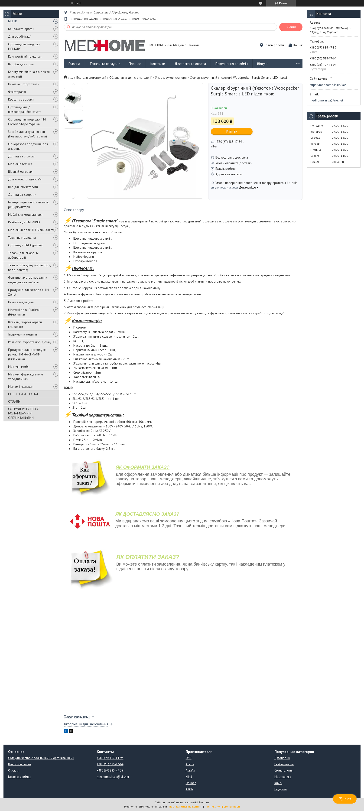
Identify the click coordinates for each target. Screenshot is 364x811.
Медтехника (282, 777)
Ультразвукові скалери (171, 77)
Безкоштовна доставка (231, 157)
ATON (189, 789)
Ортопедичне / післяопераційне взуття (24, 109)
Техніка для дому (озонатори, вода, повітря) (29, 267)
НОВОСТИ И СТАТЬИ (23, 394)
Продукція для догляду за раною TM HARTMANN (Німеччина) (27, 354)
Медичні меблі (18, 367)
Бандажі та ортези (21, 29)
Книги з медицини (21, 302)
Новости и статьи (19, 764)
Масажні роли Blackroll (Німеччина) (24, 312)
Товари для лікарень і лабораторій (23, 255)
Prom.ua (204, 802)
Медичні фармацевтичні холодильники (25, 376)
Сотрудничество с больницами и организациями (41, 758)
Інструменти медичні (23, 334)
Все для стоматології (23, 187)
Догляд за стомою (21, 156)
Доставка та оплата (190, 63)
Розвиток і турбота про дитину (29, 342)
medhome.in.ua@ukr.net (326, 100)
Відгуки (262, 63)
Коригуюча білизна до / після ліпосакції (29, 74)
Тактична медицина (22, 237)
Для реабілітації (19, 36)
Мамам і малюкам (20, 386)
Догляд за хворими (22, 194)
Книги (278, 783)
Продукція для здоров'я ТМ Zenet (28, 292)
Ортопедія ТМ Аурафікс (25, 245)
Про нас (135, 63)
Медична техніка (20, 164)
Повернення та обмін (231, 63)
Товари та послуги (103, 63)
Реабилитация (284, 764)
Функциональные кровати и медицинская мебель (27, 279)
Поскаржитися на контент (185, 806)
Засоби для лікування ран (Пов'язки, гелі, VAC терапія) (27, 134)
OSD (189, 758)
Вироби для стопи (21, 64)
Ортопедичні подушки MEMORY (24, 46)
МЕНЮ (12, 21)
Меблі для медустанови (25, 214)
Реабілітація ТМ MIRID (24, 222)
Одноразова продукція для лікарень (28, 146)
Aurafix (190, 770)
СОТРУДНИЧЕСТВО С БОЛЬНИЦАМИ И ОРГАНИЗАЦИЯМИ (23, 413)
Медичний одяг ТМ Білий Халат (30, 230)
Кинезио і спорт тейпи (23, 84)
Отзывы (13, 770)
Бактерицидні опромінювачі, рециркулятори (28, 204)
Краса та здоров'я (21, 99)
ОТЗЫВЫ (14, 401)
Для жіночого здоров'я (25, 179)
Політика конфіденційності (222, 806)
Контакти (157, 63)
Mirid (189, 777)
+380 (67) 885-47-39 (110, 770)
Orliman (191, 783)
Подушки (280, 789)
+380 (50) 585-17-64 (110, 764)
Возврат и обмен (19, 777)
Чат (344, 799)
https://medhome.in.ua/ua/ (328, 85)
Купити (231, 131)
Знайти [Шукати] (291, 27)
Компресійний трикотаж (24, 56)
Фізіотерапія (17, 92)
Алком (190, 764)
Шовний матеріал (20, 171)
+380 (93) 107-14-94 (110, 758)
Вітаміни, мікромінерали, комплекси (25, 324)
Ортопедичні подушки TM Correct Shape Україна (27, 121)
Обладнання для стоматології (130, 77)
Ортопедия (282, 758)
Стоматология (283, 770)
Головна (74, 63)
